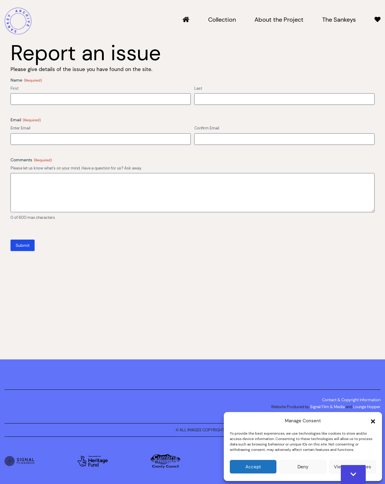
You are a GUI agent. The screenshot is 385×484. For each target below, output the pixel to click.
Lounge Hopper (366, 406)
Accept (253, 467)
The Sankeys (339, 20)
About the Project (278, 20)
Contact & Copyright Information (351, 399)
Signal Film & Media (327, 406)
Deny (302, 467)
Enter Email (20, 128)
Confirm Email (206, 128)
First (15, 88)
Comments (31, 160)
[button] (373, 421)
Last (198, 88)
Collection (222, 20)
